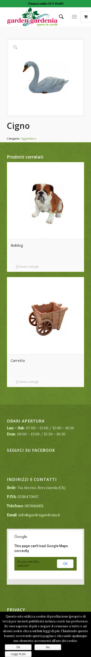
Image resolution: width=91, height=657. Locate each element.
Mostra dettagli (27, 266)
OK (65, 564)
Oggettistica (28, 138)
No (48, 647)
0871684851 (34, 506)
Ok (18, 647)
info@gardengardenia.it (39, 515)
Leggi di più (18, 654)
